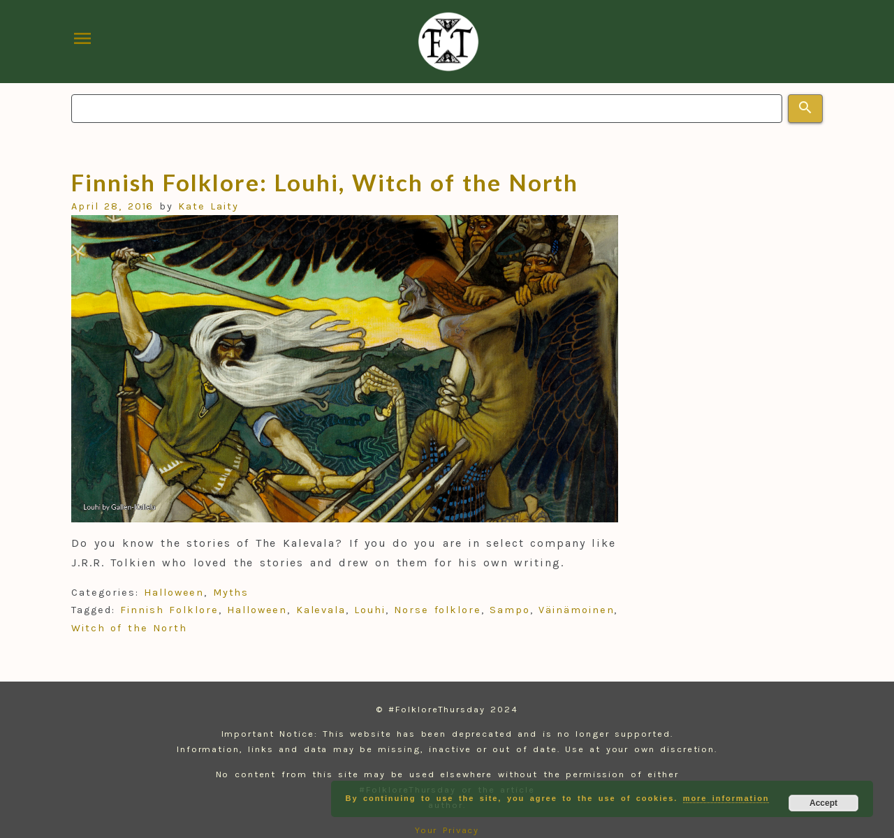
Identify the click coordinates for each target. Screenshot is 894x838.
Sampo (510, 610)
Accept (823, 803)
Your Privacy (447, 830)
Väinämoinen (576, 610)
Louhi (370, 610)
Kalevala (321, 610)
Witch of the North (128, 628)
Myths (231, 592)
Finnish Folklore (169, 610)
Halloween (174, 592)
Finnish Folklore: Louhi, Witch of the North (324, 182)
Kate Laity (208, 206)
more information (726, 798)
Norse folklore (437, 610)
